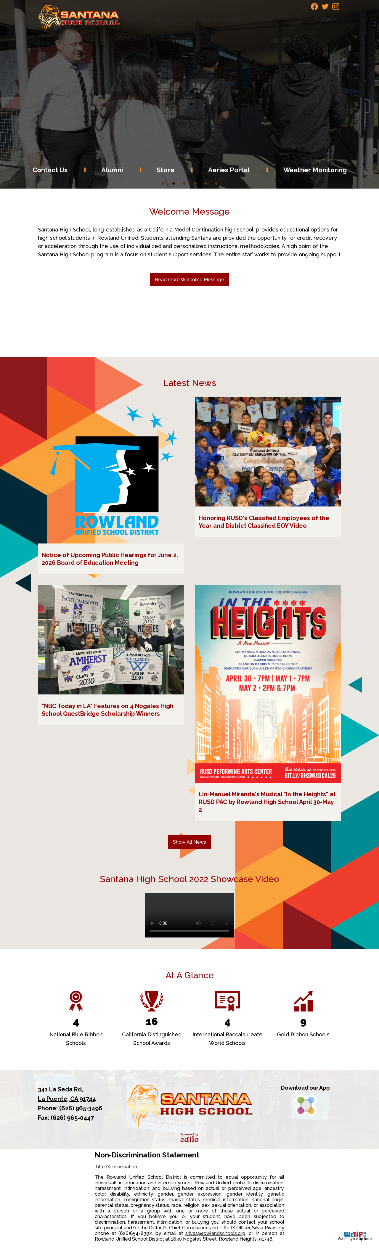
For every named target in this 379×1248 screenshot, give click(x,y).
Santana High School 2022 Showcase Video (189, 879)
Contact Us (50, 170)
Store (165, 170)
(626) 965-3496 (80, 1108)
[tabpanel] (189, 94)
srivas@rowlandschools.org (215, 1233)
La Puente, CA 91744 (74, 1093)
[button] (135, 19)
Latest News (189, 383)
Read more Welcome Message (189, 279)
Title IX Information (116, 1167)
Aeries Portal (229, 170)
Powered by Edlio (189, 1137)
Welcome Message (189, 211)
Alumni (112, 170)
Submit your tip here (355, 1236)
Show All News (189, 842)
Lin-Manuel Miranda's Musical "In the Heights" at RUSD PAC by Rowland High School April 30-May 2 (267, 802)
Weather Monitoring (315, 170)
